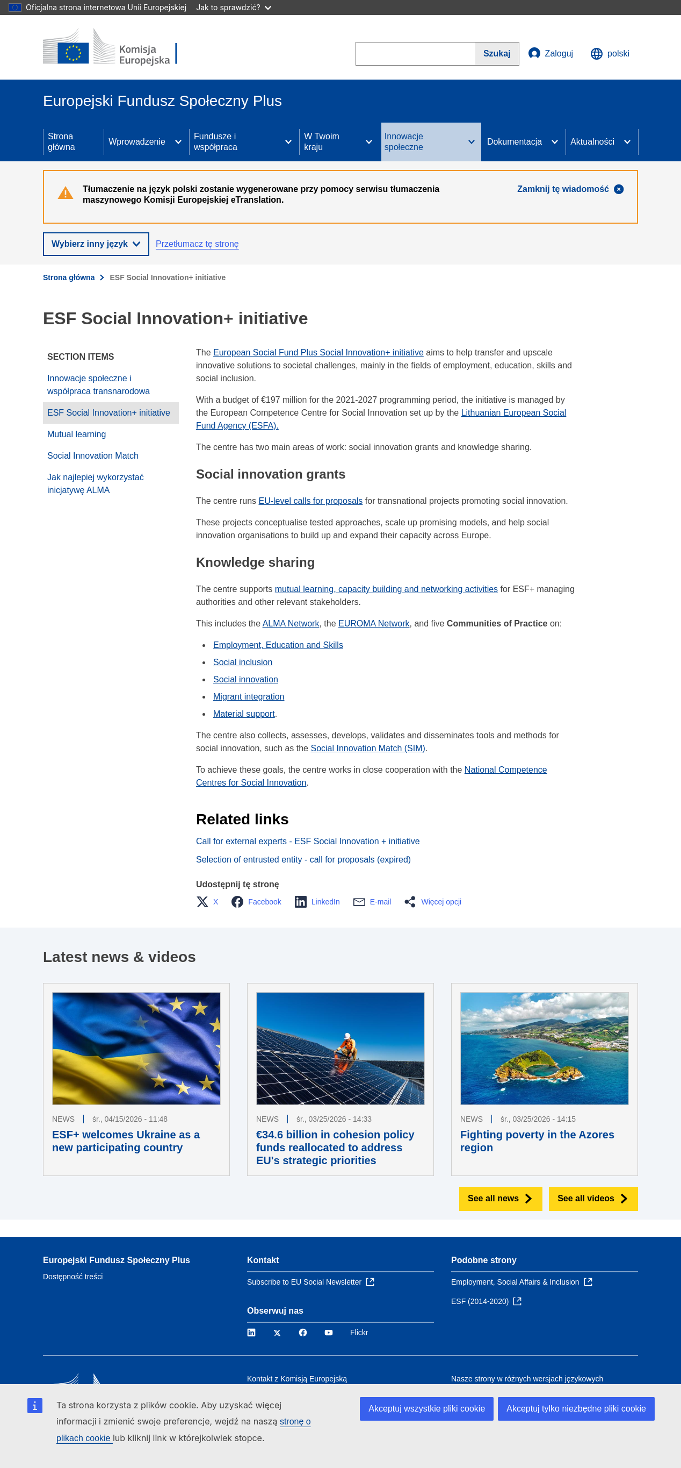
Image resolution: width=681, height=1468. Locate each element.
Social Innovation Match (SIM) (367, 748)
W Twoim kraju (321, 142)
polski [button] (609, 53)
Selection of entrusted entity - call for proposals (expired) (303, 859)
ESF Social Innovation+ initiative (108, 412)
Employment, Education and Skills (278, 645)
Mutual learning (76, 434)
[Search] (497, 54)
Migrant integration (249, 696)
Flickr (359, 1332)
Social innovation (245, 679)
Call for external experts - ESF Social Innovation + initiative (308, 841)
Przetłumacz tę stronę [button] (197, 243)
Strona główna (61, 142)
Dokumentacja (514, 141)
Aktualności (592, 141)
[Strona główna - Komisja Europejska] (121, 47)
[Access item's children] (178, 142)
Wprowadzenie (136, 141)
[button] (210, 901)
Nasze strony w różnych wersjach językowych (527, 1378)
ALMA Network (291, 623)
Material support (244, 713)
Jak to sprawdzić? (233, 7)
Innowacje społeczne (404, 142)
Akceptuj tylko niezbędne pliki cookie (576, 1408)
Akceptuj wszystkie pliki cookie (426, 1408)
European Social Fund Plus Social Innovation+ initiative (318, 352)
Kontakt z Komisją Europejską (297, 1378)
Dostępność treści (73, 1276)
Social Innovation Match (93, 455)
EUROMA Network (373, 623)
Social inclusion (242, 662)
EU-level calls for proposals (311, 500)
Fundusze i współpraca (215, 142)
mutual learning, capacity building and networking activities (386, 589)
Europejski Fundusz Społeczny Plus (116, 1260)
